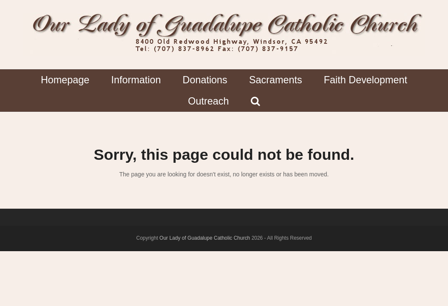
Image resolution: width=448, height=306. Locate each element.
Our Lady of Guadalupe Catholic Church (204, 238)
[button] (255, 101)
